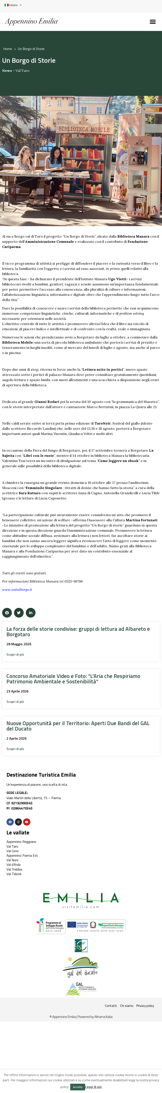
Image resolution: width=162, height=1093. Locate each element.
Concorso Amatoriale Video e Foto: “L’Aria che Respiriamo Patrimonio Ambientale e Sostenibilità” (73, 679)
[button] (153, 22)
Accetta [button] (78, 1087)
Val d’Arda (13, 864)
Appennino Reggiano (21, 841)
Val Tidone (14, 873)
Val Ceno (12, 850)
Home (7, 48)
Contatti (111, 1005)
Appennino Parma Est (22, 855)
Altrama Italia (103, 1016)
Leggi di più (93, 1087)
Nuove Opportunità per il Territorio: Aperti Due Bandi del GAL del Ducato (78, 726)
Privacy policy (145, 1005)
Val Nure (12, 860)
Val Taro (23, 70)
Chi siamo (126, 1005)
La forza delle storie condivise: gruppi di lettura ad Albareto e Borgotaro (78, 631)
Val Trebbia (14, 869)
